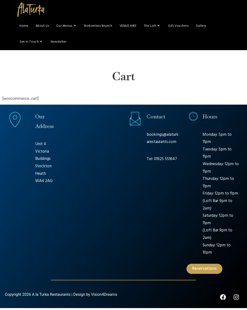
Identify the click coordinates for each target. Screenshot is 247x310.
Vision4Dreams (104, 296)
